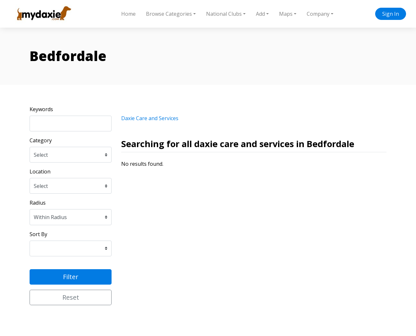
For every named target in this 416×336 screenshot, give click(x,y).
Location (40, 171)
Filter (70, 276)
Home (128, 13)
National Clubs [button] (224, 13)
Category (41, 140)
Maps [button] (286, 13)
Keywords (41, 109)
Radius (38, 202)
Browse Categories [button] (169, 13)
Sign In (390, 13)
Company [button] (318, 13)
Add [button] (260, 13)
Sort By (38, 234)
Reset (70, 297)
